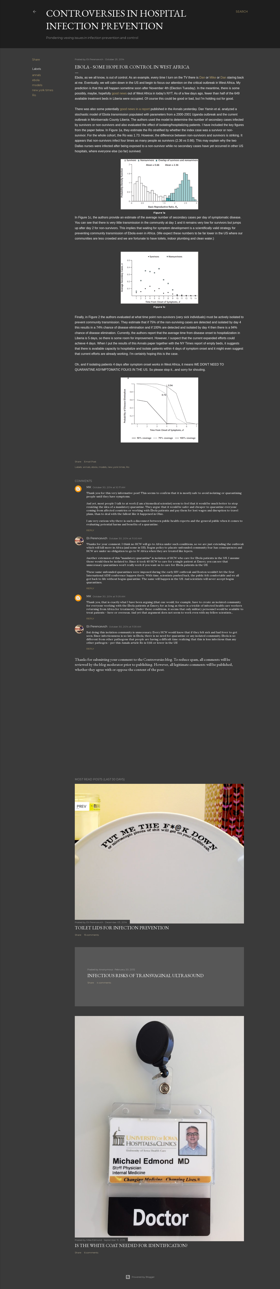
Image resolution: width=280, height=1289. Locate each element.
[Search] (242, 11)
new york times (42, 90)
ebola (36, 80)
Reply (90, 530)
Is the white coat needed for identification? (131, 1245)
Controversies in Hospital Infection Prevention (116, 19)
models (37, 85)
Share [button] (36, 59)
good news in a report (135, 109)
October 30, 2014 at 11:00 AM (125, 538)
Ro (34, 95)
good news (119, 93)
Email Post (90, 461)
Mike (212, 77)
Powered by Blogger (140, 1277)
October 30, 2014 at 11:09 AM (109, 596)
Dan (202, 77)
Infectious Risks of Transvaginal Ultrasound (145, 975)
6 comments (91, 1252)
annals (36, 75)
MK (88, 487)
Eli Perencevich (96, 538)
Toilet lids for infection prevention (122, 928)
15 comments (91, 934)
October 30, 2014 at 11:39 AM (125, 626)
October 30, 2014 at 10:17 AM (109, 487)
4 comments (104, 982)
